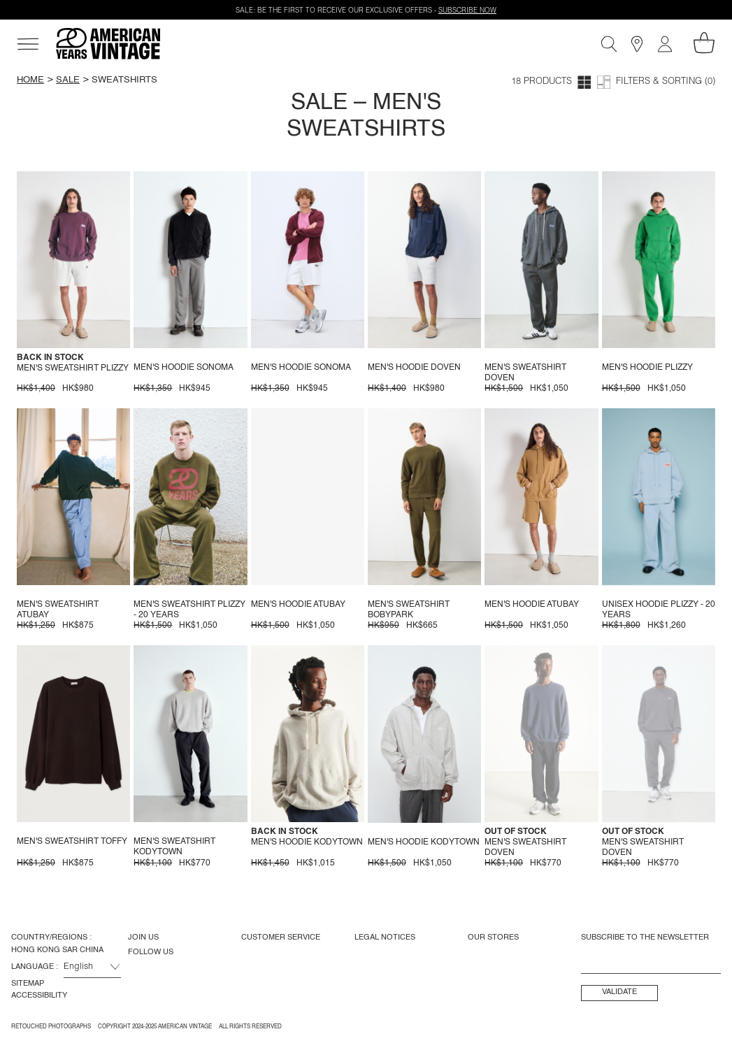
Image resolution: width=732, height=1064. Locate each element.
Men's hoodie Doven (414, 368)
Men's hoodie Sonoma (184, 368)
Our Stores (493, 937)
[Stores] (637, 44)
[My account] (664, 44)
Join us (143, 937)
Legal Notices (384, 937)
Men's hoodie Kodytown (307, 842)
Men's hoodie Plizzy (647, 368)
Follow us (150, 952)
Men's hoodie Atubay (298, 605)
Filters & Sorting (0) (665, 82)
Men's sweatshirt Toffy (72, 841)
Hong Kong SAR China (57, 950)
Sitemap (27, 983)
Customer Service (280, 937)
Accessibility (39, 995)
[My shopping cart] (704, 42)
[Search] (609, 44)
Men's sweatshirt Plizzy (73, 368)
